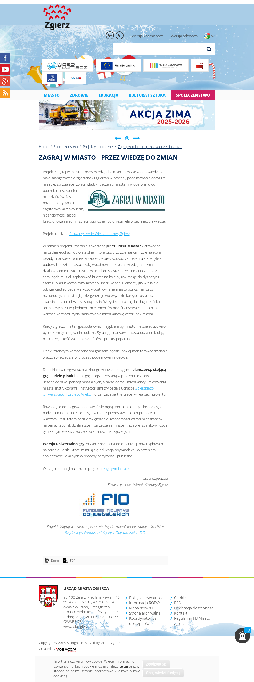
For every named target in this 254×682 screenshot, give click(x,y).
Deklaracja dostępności (194, 607)
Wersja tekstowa (184, 35)
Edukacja (108, 95)
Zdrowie (79, 95)
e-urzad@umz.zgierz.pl (92, 607)
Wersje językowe (213, 36)
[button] (242, 635)
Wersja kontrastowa (147, 35)
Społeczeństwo (193, 95)
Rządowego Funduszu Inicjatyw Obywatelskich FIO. (105, 532)
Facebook (5, 58)
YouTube (5, 69)
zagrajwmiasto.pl (116, 468)
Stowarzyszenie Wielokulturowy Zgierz (99, 233)
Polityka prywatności (146, 597)
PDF (72, 560)
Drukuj (55, 560)
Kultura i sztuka (147, 95)
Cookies (180, 597)
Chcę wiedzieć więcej (163, 673)
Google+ (5, 81)
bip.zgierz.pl (82, 626)
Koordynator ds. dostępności (143, 621)
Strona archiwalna (144, 613)
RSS (177, 602)
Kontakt (180, 613)
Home (44, 146)
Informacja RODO (144, 602)
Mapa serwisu (141, 607)
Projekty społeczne (98, 146)
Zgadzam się (156, 664)
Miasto (52, 95)
